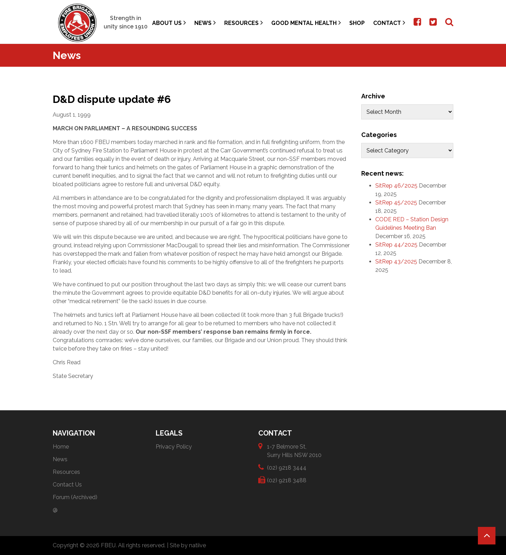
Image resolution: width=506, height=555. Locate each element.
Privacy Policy (174, 446)
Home (61, 446)
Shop (357, 23)
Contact (389, 22)
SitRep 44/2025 (396, 244)
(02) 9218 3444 (286, 467)
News (205, 22)
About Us (169, 22)
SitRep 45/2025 (396, 202)
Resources (243, 22)
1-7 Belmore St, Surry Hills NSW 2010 (294, 450)
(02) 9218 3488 (286, 480)
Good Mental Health (306, 22)
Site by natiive (188, 545)
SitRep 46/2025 (396, 185)
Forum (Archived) (75, 497)
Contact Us (67, 484)
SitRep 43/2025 (396, 261)
